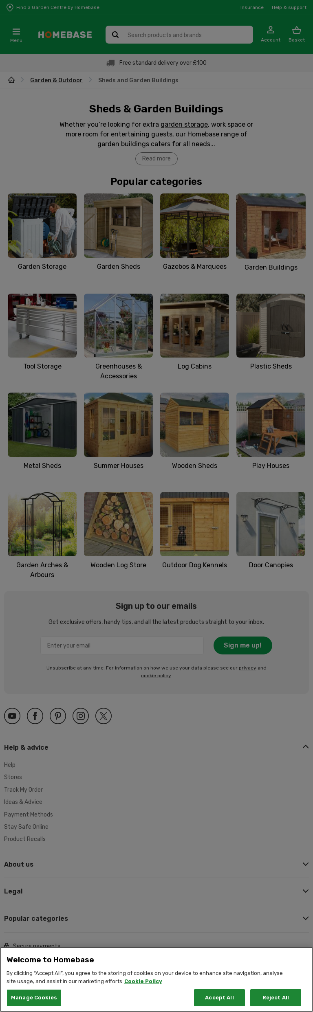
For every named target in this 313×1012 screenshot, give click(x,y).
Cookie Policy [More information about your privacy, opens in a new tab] (143, 992)
